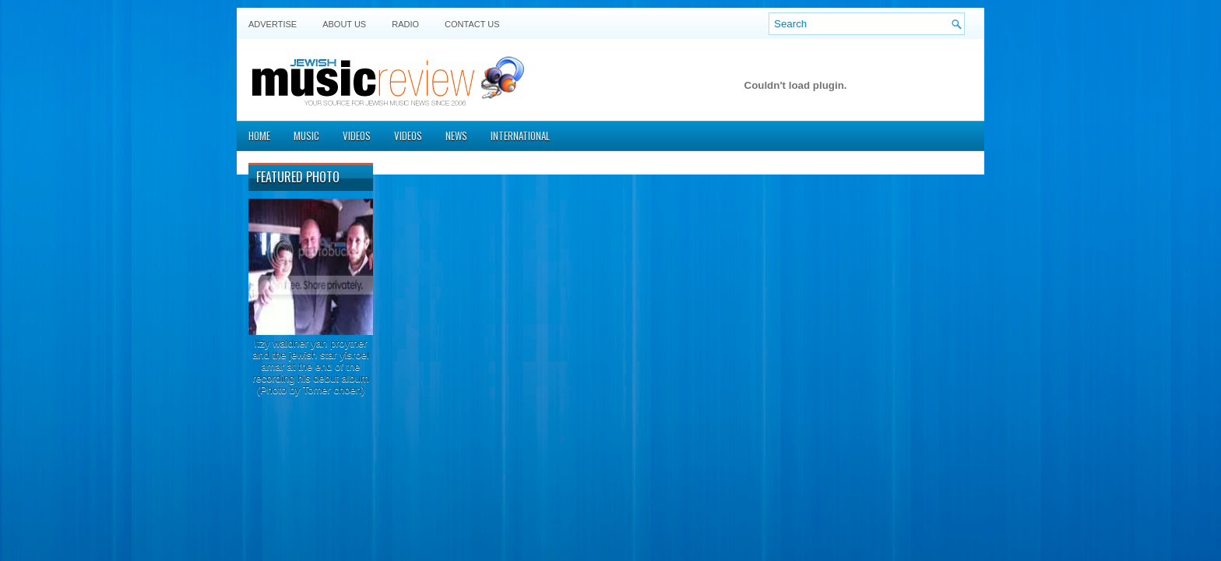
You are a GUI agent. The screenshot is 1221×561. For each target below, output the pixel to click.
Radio (405, 24)
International (520, 135)
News (456, 135)
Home (259, 135)
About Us (344, 24)
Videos (357, 135)
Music (306, 135)
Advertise (272, 24)
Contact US (472, 24)
